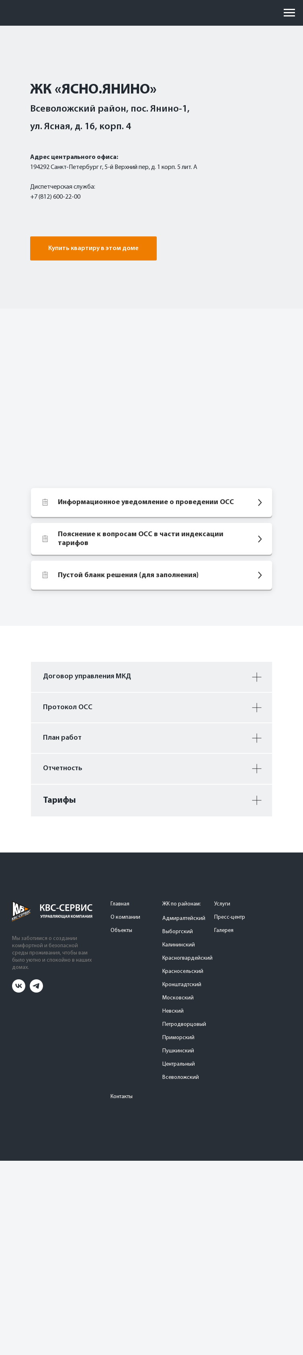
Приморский (178, 1038)
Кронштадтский (181, 985)
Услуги (222, 904)
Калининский (178, 945)
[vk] (18, 990)
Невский (173, 1011)
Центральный (178, 1064)
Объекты (121, 931)
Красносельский (182, 971)
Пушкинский (178, 1051)
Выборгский (177, 932)
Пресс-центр (229, 917)
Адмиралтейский (183, 919)
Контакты (122, 1097)
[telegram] (36, 990)
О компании (125, 917)
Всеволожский (180, 1077)
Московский (178, 998)
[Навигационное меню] (289, 13)
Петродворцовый (184, 1024)
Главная (120, 904)
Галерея (223, 931)
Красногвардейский (187, 958)
